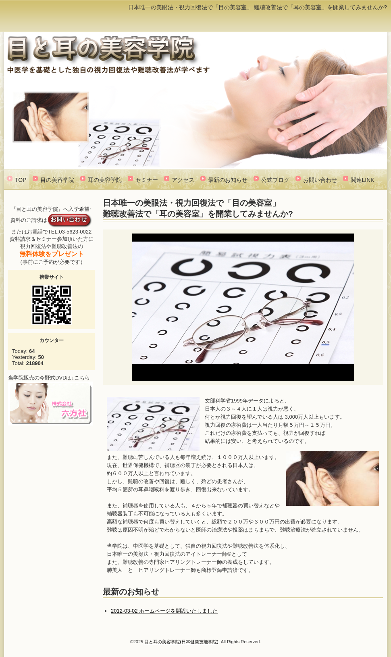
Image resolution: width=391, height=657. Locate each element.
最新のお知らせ (227, 180)
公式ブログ (275, 180)
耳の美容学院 (105, 180)
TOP (21, 180)
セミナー (146, 180)
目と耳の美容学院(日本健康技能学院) (181, 641)
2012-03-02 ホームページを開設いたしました (164, 611)
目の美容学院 (57, 180)
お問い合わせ (320, 180)
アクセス (183, 180)
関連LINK (362, 180)
